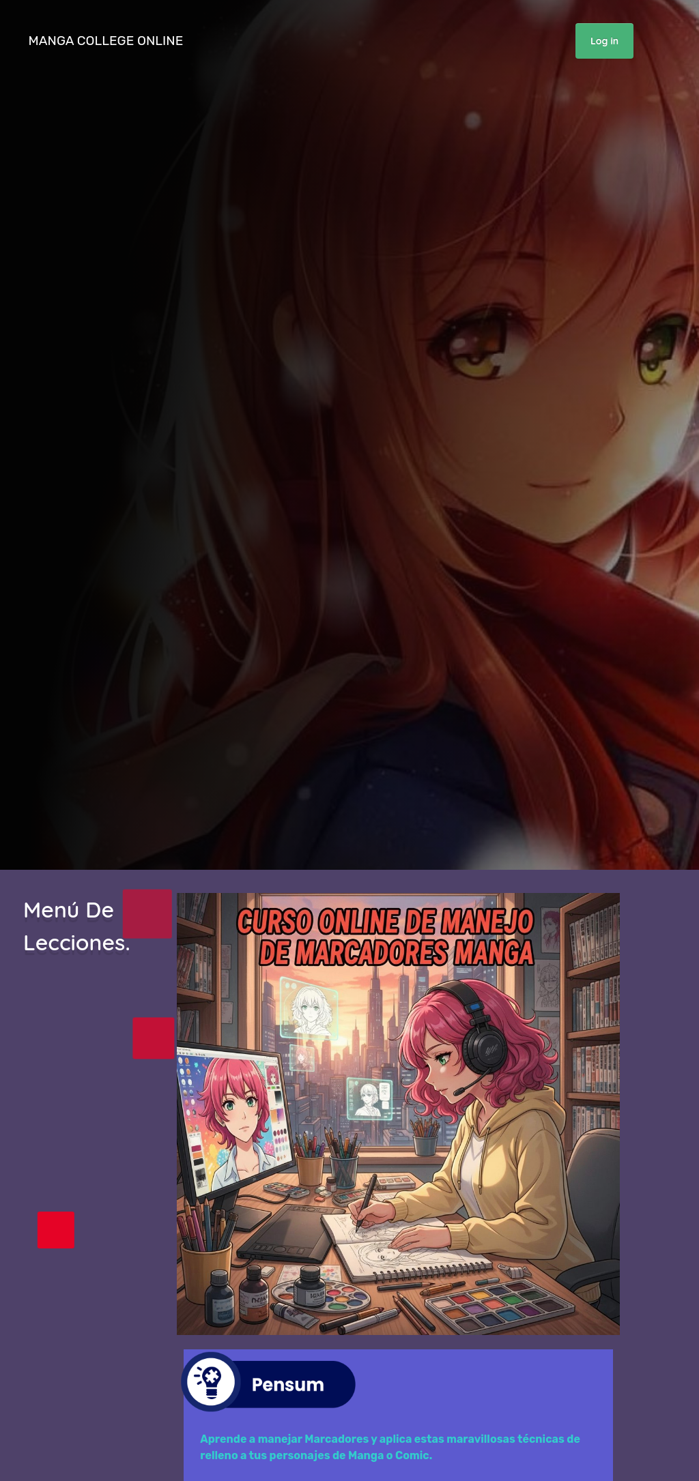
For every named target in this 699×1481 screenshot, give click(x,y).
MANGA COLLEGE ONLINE (107, 40)
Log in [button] (604, 41)
